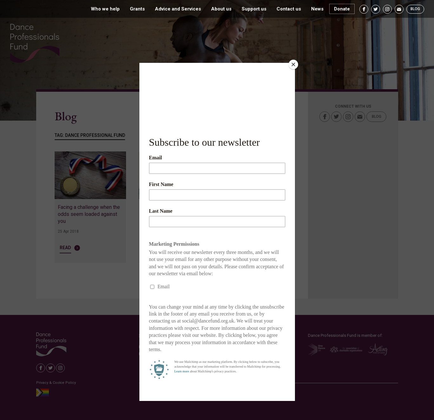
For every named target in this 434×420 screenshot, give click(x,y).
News (317, 9)
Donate (342, 9)
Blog (415, 9)
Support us (254, 9)
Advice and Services (178, 9)
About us (221, 9)
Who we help (105, 9)
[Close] (293, 64)
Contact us (289, 9)
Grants (137, 9)
